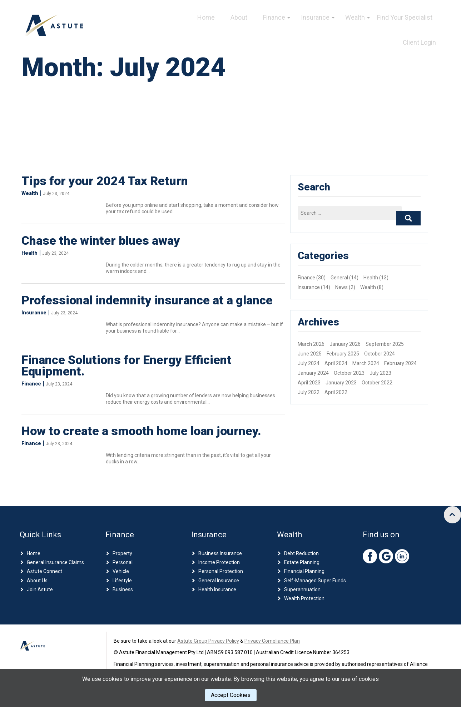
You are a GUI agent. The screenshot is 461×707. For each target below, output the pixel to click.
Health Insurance (217, 589)
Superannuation (302, 589)
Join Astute (40, 589)
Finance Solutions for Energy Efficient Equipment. (126, 365)
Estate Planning (301, 562)
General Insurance (218, 580)
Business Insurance (220, 553)
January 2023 (341, 382)
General (339, 277)
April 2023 (309, 382)
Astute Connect (44, 571)
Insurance (315, 17)
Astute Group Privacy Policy (208, 641)
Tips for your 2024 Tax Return (104, 181)
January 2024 (313, 373)
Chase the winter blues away (100, 240)
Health (29, 253)
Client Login (419, 42)
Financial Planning (304, 571)
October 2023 (349, 373)
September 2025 (385, 344)
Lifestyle (122, 580)
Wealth (355, 17)
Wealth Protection (304, 598)
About (238, 17)
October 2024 (379, 354)
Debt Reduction (301, 553)
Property (122, 553)
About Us (37, 580)
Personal (123, 562)
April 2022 (335, 392)
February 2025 (343, 354)
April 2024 (335, 363)
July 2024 (308, 363)
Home (206, 17)
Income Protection (219, 562)
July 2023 (380, 373)
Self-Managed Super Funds (315, 580)
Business (123, 589)
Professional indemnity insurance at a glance (147, 300)
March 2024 (365, 363)
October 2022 (377, 382)
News (341, 287)
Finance (274, 17)
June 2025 (310, 354)
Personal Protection (220, 571)
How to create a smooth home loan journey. (141, 431)
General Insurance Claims (55, 562)
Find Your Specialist (404, 17)
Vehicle (121, 571)
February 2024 (400, 363)
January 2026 (345, 344)
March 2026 (311, 344)
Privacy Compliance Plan (272, 641)
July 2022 (308, 392)
